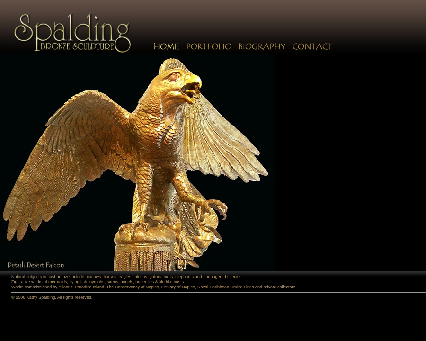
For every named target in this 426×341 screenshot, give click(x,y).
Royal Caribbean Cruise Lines (225, 287)
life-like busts (171, 281)
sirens (112, 281)
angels (127, 281)
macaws (93, 276)
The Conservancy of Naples (132, 287)
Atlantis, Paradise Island (81, 287)
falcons (140, 276)
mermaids (57, 281)
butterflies (144, 281)
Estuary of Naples (178, 287)
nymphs (97, 281)
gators (155, 276)
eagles (125, 276)
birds (168, 276)
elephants (184, 276)
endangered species (222, 276)
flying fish (79, 281)
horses (110, 276)
